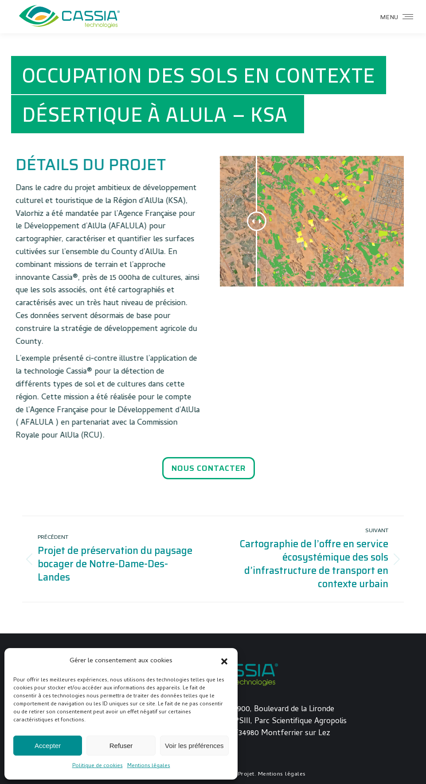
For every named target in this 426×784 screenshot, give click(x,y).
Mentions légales (148, 766)
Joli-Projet (239, 774)
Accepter (48, 745)
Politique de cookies (97, 766)
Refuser (121, 745)
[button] (224, 661)
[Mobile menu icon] (396, 17)
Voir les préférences (194, 745)
